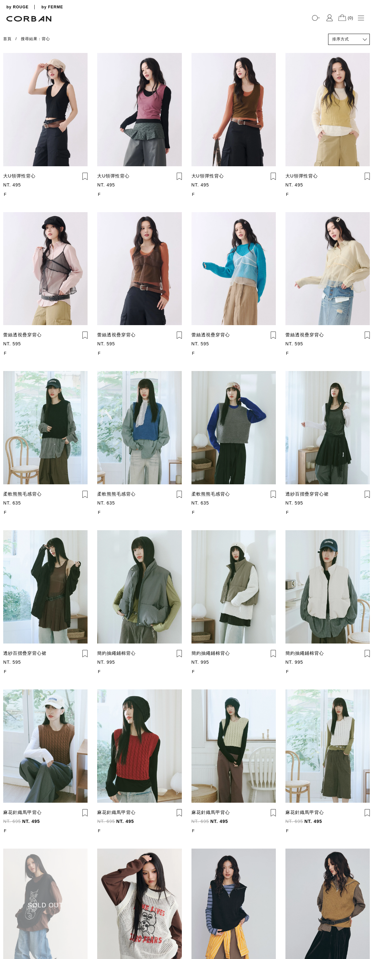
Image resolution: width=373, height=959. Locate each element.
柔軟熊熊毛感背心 (22, 494)
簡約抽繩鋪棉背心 (116, 653)
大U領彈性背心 (19, 175)
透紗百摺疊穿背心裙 (307, 494)
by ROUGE (17, 7)
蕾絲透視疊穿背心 (22, 334)
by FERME (52, 7)
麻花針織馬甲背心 (22, 812)
